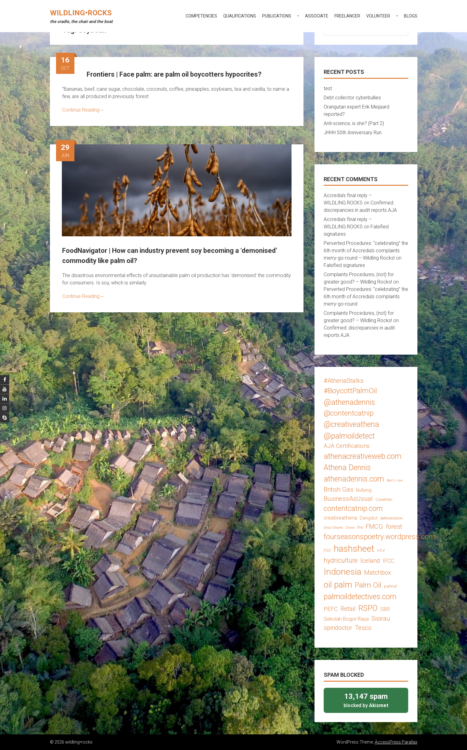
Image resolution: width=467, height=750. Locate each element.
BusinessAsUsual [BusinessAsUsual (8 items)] (348, 498)
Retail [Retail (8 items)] (348, 608)
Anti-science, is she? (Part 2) (354, 123)
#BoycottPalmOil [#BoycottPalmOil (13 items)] (350, 390)
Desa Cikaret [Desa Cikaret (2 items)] (333, 528)
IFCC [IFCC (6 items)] (388, 561)
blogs (410, 15)
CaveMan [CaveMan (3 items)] (383, 499)
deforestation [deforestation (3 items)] (391, 518)
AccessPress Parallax (396, 742)
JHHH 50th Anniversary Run (353, 132)
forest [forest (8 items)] (394, 526)
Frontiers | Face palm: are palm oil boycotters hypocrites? (174, 74)
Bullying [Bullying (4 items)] (363, 490)
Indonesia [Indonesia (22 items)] (342, 572)
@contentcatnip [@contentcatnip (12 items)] (349, 413)
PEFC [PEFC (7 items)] (331, 608)
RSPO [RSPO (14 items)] (368, 608)
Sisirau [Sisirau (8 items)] (380, 618)
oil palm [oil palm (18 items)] (338, 585)
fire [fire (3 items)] (360, 527)
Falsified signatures (344, 265)
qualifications (239, 15)
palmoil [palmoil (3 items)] (390, 586)
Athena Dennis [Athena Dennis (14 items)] (347, 467)
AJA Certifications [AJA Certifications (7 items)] (347, 445)
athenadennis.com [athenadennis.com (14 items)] (354, 478)
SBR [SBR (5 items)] (385, 609)
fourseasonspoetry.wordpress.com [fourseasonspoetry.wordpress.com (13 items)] (379, 536)
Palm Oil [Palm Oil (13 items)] (368, 585)
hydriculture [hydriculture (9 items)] (341, 560)
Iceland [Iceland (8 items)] (370, 560)
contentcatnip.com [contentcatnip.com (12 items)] (353, 508)
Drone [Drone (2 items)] (350, 528)
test (328, 88)
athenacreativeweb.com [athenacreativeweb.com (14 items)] (362, 456)
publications (276, 15)
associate (316, 15)
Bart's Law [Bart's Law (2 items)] (395, 480)
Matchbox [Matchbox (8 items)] (377, 572)
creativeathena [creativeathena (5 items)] (340, 518)
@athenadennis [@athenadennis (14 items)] (349, 402)
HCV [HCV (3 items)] (381, 550)
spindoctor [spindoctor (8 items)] (338, 627)
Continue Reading (83, 110)
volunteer (378, 15)
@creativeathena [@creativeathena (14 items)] (351, 424)
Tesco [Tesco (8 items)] (363, 627)
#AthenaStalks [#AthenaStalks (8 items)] (343, 380)
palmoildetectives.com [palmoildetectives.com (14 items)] (360, 596)
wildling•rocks (81, 13)
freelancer (347, 15)
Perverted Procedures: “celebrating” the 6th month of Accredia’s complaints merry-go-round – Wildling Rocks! (366, 250)
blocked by (366, 699)
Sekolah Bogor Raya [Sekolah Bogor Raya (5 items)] (346, 619)
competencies (201, 15)
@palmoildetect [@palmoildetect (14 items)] (349, 436)
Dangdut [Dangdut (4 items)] (368, 518)
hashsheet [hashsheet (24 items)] (354, 548)
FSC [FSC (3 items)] (327, 550)
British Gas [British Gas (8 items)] (338, 489)
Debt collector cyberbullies (352, 98)
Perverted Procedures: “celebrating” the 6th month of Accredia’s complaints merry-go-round (366, 296)
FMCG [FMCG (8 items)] (374, 526)
